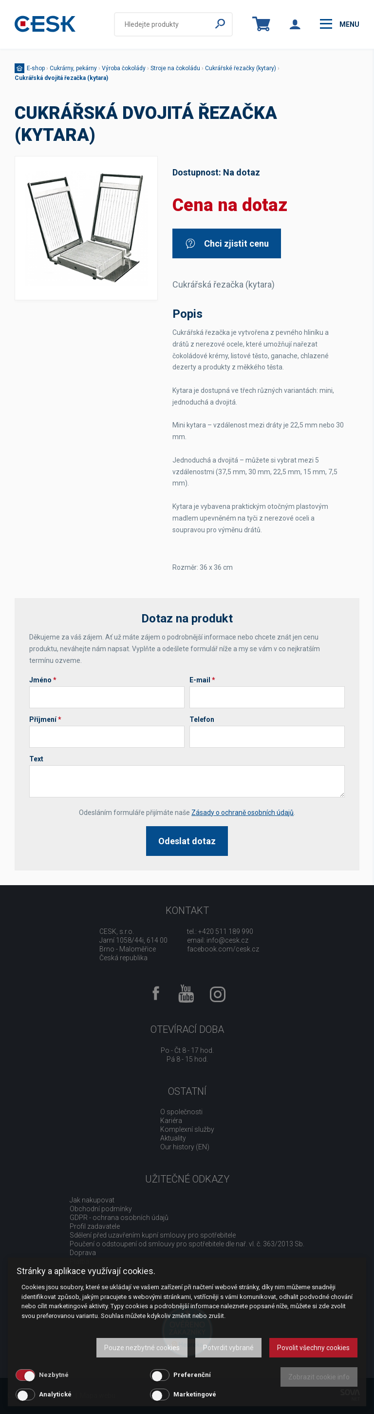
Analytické (55, 1394)
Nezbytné (54, 1374)
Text (36, 758)
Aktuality (173, 1138)
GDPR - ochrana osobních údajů (119, 1217)
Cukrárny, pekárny (73, 68)
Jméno (42, 680)
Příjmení (45, 719)
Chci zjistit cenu (227, 243)
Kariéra (171, 1120)
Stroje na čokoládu (175, 68)
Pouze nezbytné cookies (142, 1348)
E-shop (36, 68)
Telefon (201, 719)
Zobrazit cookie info (319, 1377)
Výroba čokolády (124, 68)
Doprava (83, 1253)
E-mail (202, 680)
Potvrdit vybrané (228, 1348)
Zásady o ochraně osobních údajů (242, 812)
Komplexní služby (187, 1129)
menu (339, 24)
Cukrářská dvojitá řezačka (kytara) (61, 78)
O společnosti (181, 1112)
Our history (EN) (184, 1147)
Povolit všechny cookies (313, 1348)
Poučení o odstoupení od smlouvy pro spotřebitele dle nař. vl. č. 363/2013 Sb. (187, 1244)
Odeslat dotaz (187, 841)
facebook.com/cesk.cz (223, 949)
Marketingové (194, 1394)
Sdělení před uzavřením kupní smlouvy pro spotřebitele (153, 1235)
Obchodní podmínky (101, 1209)
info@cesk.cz (227, 940)
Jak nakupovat (92, 1200)
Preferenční (192, 1374)
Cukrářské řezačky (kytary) (240, 68)
